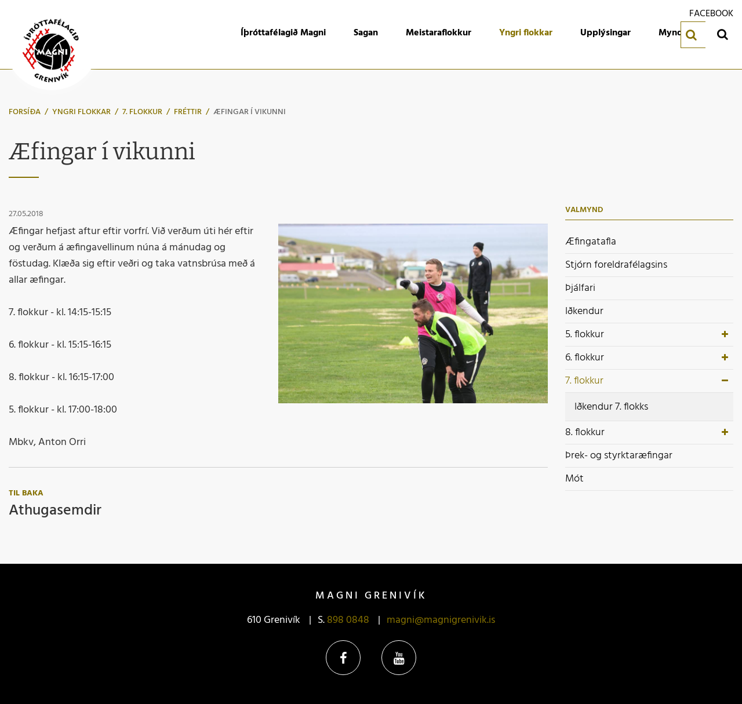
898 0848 (348, 620)
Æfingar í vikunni (249, 112)
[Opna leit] (722, 34)
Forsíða (25, 112)
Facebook (343, 657)
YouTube (398, 657)
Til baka (26, 493)
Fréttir (188, 112)
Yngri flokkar (81, 112)
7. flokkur (142, 112)
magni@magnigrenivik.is (441, 620)
